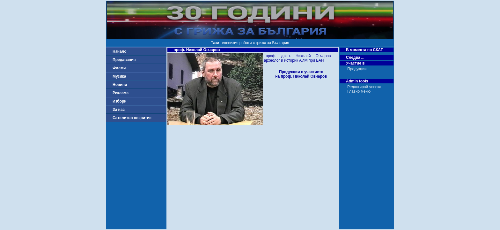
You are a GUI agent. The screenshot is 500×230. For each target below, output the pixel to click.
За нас (119, 109)
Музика (119, 76)
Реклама (121, 93)
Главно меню (359, 91)
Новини (120, 84)
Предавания (124, 59)
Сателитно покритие (132, 118)
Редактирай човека (364, 87)
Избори (120, 101)
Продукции (356, 69)
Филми (119, 68)
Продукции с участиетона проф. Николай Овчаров (301, 74)
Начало (119, 51)
